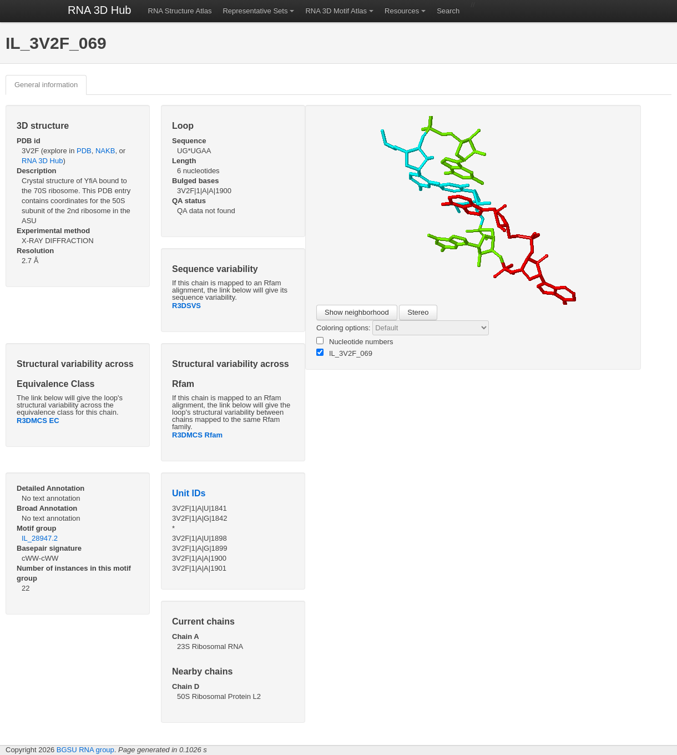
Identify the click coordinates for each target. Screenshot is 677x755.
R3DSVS (186, 305)
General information (46, 84)
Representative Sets (255, 11)
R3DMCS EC (38, 420)
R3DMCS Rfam (197, 435)
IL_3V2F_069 (344, 353)
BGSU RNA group (85, 750)
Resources (402, 11)
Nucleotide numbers (354, 341)
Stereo (417, 312)
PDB (84, 151)
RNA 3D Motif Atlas (336, 11)
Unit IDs (188, 493)
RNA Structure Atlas (180, 11)
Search (448, 11)
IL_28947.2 (40, 538)
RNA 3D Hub (100, 10)
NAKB (105, 151)
